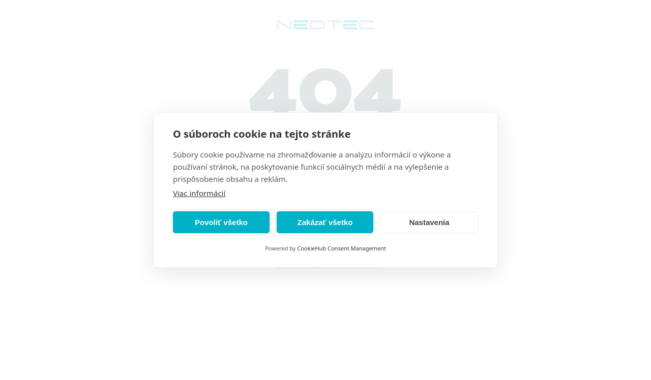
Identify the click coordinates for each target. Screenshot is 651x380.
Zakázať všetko (325, 222)
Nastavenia (429, 222)
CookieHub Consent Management (341, 248)
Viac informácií (199, 193)
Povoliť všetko (221, 222)
